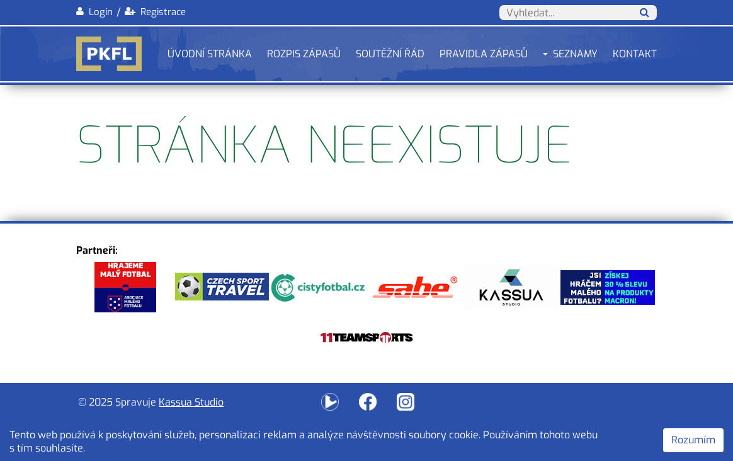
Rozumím (693, 440)
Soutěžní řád (390, 53)
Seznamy (575, 53)
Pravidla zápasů (484, 53)
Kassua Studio (191, 402)
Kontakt (635, 53)
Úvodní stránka (210, 53)
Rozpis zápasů (304, 53)
